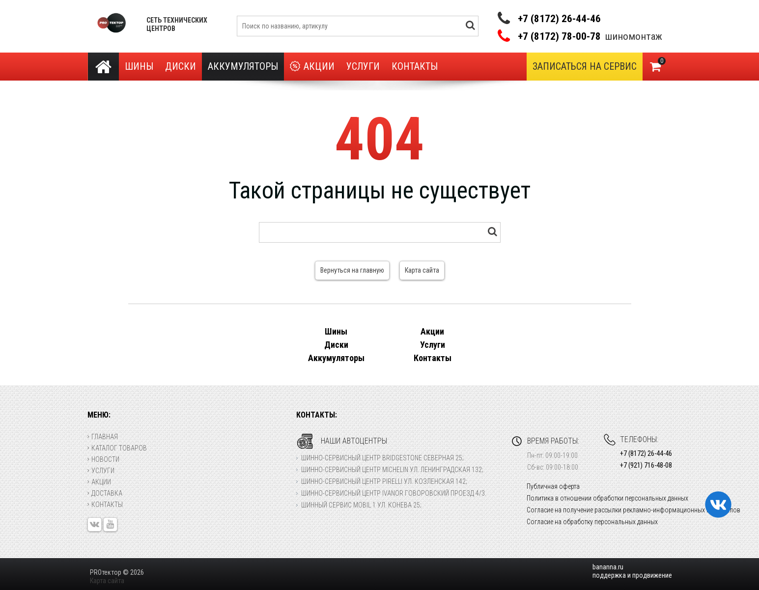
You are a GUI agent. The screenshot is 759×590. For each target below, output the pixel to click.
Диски (180, 66)
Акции (312, 66)
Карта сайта (422, 270)
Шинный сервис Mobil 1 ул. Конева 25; (361, 505)
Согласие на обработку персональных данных (592, 522)
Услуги (363, 66)
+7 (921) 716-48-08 (646, 465)
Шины (139, 66)
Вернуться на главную (352, 270)
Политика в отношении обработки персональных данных (607, 498)
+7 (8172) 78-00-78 (559, 36)
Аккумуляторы (243, 66)
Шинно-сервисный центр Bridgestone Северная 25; (382, 458)
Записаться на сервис (585, 66)
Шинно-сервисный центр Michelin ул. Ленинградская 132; (392, 470)
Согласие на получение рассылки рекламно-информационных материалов (633, 510)
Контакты (415, 66)
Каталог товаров (117, 448)
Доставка (104, 493)
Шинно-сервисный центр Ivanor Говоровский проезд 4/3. (393, 493)
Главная (102, 437)
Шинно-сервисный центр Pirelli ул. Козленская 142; (384, 481)
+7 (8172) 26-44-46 (559, 19)
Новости (103, 459)
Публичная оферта (553, 486)
